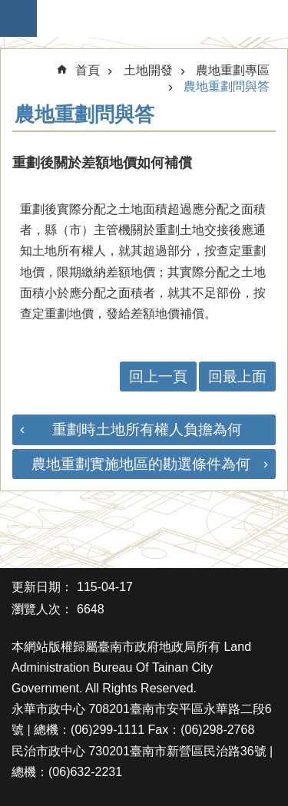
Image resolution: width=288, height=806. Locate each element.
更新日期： (42, 586)
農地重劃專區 (233, 70)
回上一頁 (158, 376)
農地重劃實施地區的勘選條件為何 (140, 464)
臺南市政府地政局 (151, 18)
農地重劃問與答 (227, 86)
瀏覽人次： (42, 609)
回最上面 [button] (237, 376)
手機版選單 (18, 18)
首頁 (87, 70)
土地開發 (148, 70)
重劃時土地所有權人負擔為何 (147, 429)
